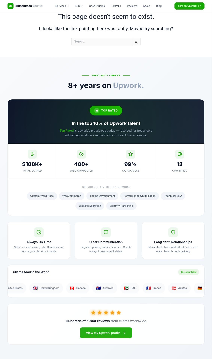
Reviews (132, 5)
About (146, 5)
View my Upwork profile (106, 335)
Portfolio (116, 5)
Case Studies (97, 5)
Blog (159, 5)
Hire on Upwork (189, 5)
